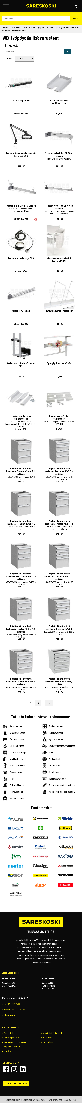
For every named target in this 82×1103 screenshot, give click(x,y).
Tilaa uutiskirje (15, 1083)
